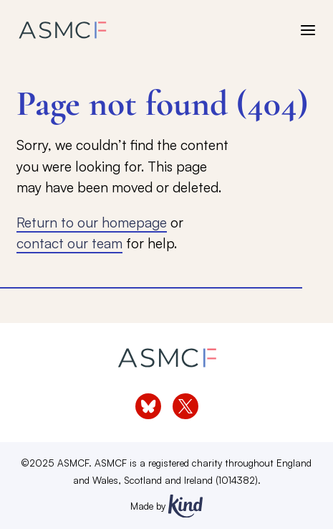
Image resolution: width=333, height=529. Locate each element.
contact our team (69, 243)
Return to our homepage (91, 222)
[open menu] (308, 30)
